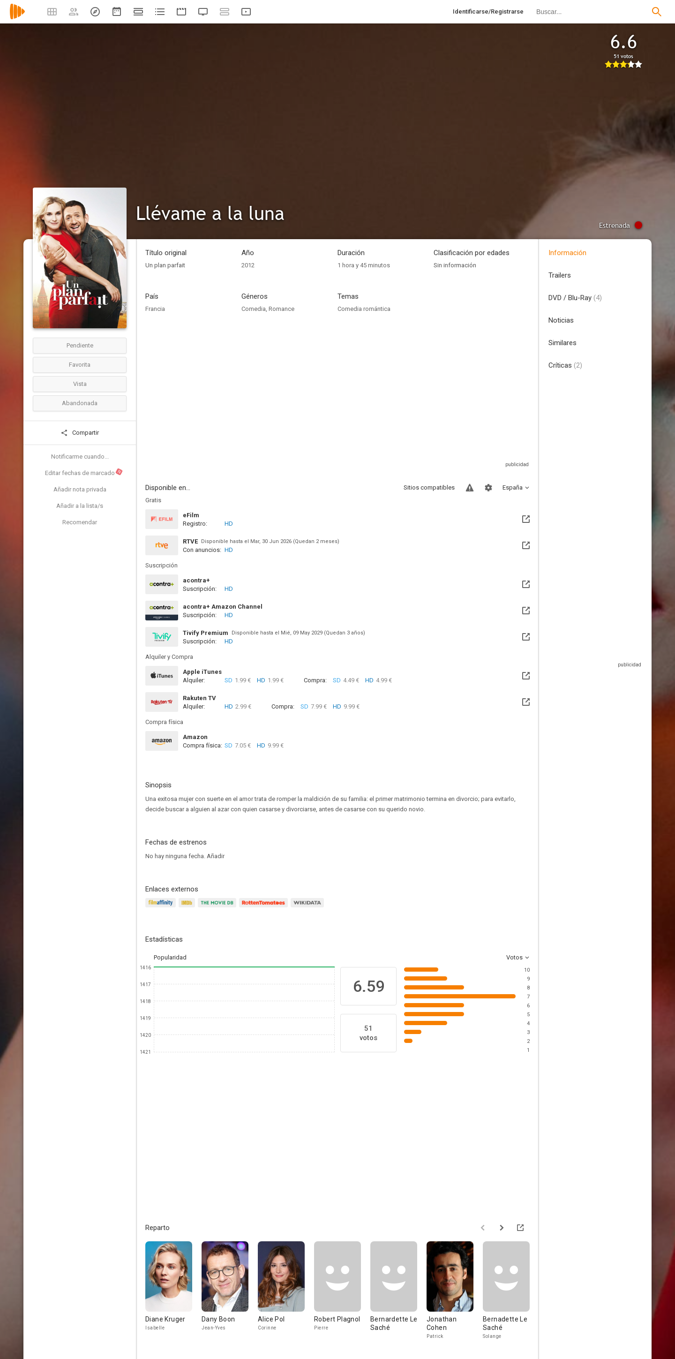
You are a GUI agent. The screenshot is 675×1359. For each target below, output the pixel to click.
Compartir (79, 433)
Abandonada (80, 403)
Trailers (559, 275)
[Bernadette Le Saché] (511, 1292)
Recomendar (79, 522)
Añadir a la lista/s (79, 505)
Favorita (79, 364)
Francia (155, 308)
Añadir (216, 856)
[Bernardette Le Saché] (398, 1292)
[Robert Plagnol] (342, 1292)
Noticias (561, 320)
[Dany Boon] (230, 1292)
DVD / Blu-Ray (575, 298)
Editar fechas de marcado (84, 472)
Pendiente (80, 345)
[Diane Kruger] (173, 1292)
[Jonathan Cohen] (455, 1292)
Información (567, 253)
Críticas (565, 365)
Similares (562, 343)
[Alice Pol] (286, 1292)
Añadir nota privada (79, 489)
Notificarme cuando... (80, 456)
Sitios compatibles (429, 487)
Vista (80, 383)
